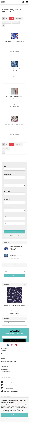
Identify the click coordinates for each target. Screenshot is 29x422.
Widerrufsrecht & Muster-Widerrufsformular (10, 364)
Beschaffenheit (8, 207)
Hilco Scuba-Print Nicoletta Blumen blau (14, 41)
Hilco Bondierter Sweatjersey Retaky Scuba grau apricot (14, 97)
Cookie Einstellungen (5, 371)
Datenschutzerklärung (9, 411)
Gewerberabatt (4, 366)
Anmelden (14, 275)
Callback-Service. (5, 369)
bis (4, 221)
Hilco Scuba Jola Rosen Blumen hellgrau (14, 124)
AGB (2, 353)
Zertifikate (7, 199)
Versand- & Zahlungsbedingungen (8, 361)
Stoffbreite (7, 191)
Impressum (3, 350)
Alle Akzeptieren (14, 415)
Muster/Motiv (7, 174)
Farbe (5, 166)
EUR (4, 225)
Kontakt (3, 358)
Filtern (14, 231)
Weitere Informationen (14, 419)
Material (6, 183)
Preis (5, 216)
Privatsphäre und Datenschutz (7, 356)
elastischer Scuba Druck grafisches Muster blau (14, 69)
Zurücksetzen (14, 235)
